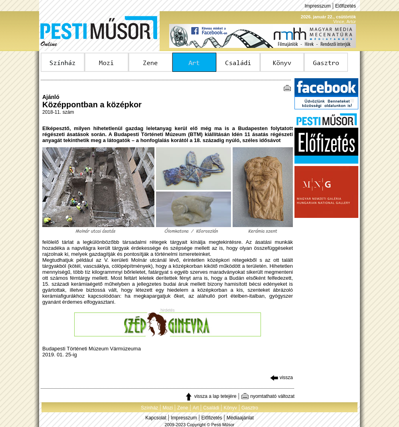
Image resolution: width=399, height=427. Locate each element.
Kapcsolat (155, 418)
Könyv (230, 408)
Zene (182, 408)
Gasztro (249, 408)
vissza (281, 377)
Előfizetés (345, 6)
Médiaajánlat (240, 418)
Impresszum (317, 6)
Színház (149, 408)
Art (196, 408)
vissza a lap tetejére (210, 396)
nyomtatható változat (267, 396)
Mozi (168, 408)
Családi (211, 408)
